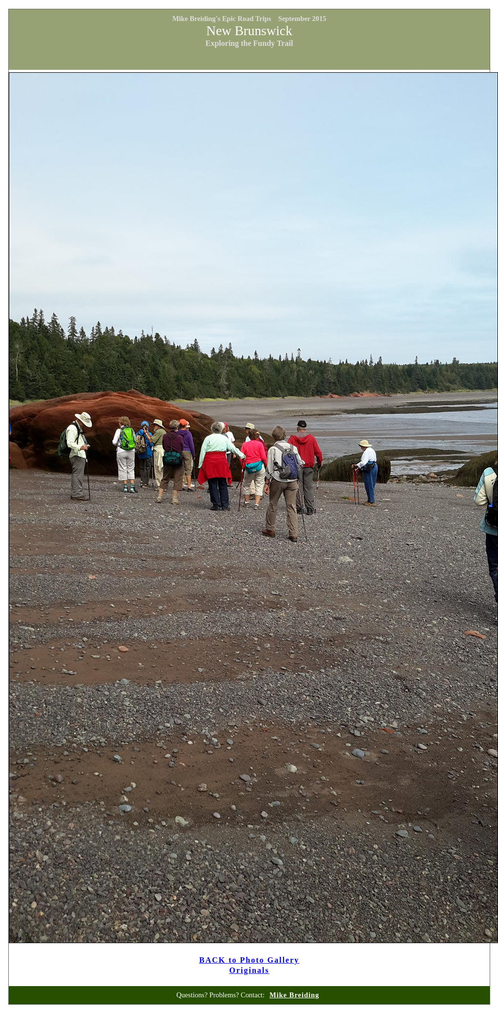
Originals (249, 970)
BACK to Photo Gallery (249, 960)
